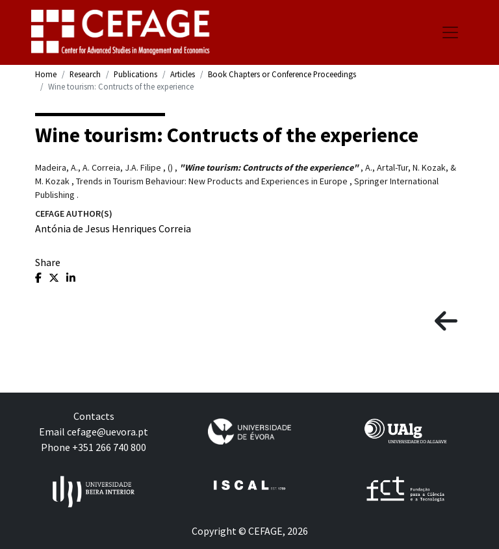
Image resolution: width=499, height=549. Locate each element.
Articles (182, 74)
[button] (446, 321)
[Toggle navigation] (450, 32)
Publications (135, 74)
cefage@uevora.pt (107, 431)
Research (85, 74)
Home (46, 74)
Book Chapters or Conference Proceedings (282, 74)
